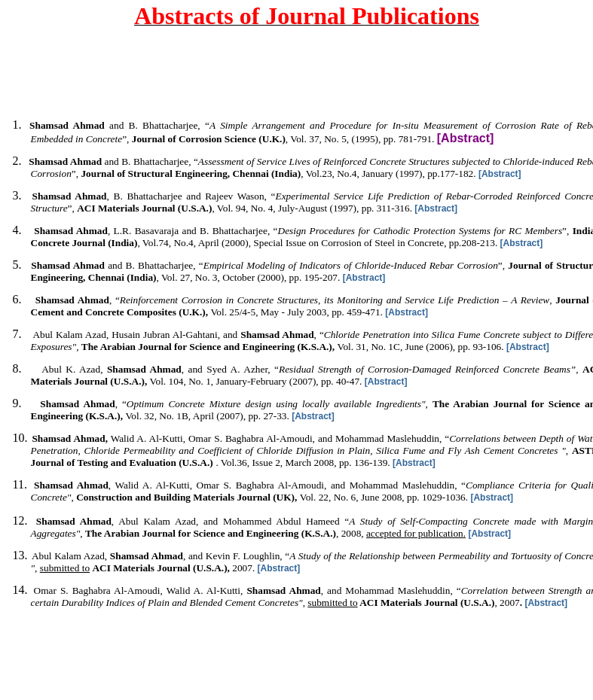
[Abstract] (499, 174)
